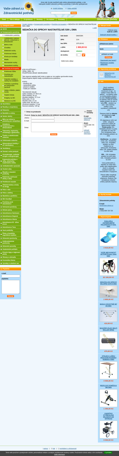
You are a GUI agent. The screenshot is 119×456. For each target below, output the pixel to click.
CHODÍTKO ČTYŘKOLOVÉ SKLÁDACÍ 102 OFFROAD (108, 416)
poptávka (5, 279)
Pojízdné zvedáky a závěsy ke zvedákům (11, 80)
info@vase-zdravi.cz (88, 119)
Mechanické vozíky (10, 62)
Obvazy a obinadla (9, 257)
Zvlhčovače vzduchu (9, 140)
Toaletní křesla (9, 95)
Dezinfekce (6, 104)
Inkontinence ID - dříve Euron (10, 223)
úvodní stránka (58, 8)
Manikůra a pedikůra (9, 196)
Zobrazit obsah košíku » (108, 35)
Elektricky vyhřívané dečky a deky (9, 178)
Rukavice (5, 110)
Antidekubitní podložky (11, 35)
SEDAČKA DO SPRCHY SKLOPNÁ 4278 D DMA (108, 283)
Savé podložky (7, 230)
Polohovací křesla (10, 53)
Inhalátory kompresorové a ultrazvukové (8, 126)
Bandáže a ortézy (8, 113)
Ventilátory (6, 148)
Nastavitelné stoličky (11, 65)
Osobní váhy (7, 169)
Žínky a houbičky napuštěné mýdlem (9, 234)
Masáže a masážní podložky (8, 173)
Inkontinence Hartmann (10, 213)
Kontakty (61, 19)
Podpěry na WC (9, 98)
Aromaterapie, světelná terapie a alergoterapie (10, 155)
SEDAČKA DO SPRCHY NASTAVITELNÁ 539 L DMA (110, 75)
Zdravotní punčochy (9, 238)
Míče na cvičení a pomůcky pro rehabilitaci (11, 120)
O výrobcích (28, 19)
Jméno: (26, 118)
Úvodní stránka (27, 24)
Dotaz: (26, 127)
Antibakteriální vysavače (11, 166)
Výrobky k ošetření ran (10, 263)
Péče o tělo (6, 190)
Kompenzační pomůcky (42, 24)
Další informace (59, 454)
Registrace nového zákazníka (107, 63)
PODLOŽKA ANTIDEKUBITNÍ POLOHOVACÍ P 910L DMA (108, 223)
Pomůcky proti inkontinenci (7, 203)
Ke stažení (50, 19)
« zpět (95, 28)
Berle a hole (8, 45)
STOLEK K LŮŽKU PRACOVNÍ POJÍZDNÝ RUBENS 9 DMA (108, 357)
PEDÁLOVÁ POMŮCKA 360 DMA (108, 386)
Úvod (4, 19)
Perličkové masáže (9, 182)
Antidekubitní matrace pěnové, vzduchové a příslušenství (11, 40)
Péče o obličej (7, 193)
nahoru (45, 448)
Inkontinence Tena (9, 227)
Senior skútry (7, 116)
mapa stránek (72, 8)
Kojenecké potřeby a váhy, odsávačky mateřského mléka (9, 161)
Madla (6, 59)
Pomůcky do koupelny (59, 24)
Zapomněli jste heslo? (108, 60)
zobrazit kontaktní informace (87, 131)
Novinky (40, 19)
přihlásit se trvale (107, 54)
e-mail (4, 273)
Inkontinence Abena (9, 219)
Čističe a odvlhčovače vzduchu (10, 136)
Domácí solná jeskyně (10, 151)
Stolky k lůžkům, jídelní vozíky (12, 91)
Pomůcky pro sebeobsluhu (8, 75)
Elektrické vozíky (10, 51)
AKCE (4, 29)
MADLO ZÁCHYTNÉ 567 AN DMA (108, 305)
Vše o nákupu (15, 19)
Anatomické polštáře (9, 249)
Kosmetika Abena (8, 260)
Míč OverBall (7, 199)
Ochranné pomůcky (9, 207)
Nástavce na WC (10, 101)
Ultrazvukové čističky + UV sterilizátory (10, 144)
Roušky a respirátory (10, 107)
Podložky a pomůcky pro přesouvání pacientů (11, 85)
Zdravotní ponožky (9, 246)
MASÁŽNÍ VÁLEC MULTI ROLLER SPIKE (108, 329)
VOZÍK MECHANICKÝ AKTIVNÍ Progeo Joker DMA (108, 254)
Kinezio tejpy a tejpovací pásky (11, 253)
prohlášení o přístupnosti (68, 448)
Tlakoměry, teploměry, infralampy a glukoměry (10, 131)
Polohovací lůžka (10, 71)
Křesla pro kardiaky (10, 56)
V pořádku (108, 452)
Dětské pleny (7, 210)
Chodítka (7, 48)
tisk (54, 448)
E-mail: (26, 121)
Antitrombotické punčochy (8, 242)
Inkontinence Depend (10, 216)
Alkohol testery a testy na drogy (10, 185)
